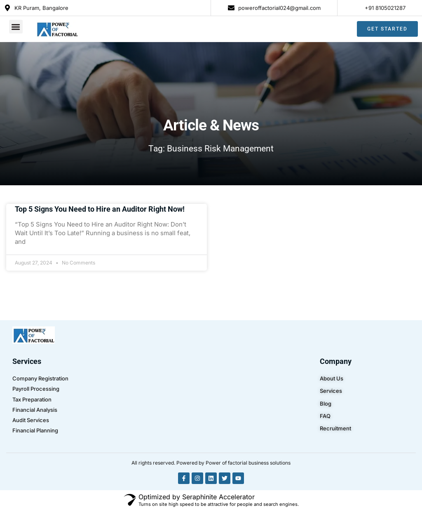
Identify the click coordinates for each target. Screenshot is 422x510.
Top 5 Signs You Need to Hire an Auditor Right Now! (100, 209)
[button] (16, 25)
